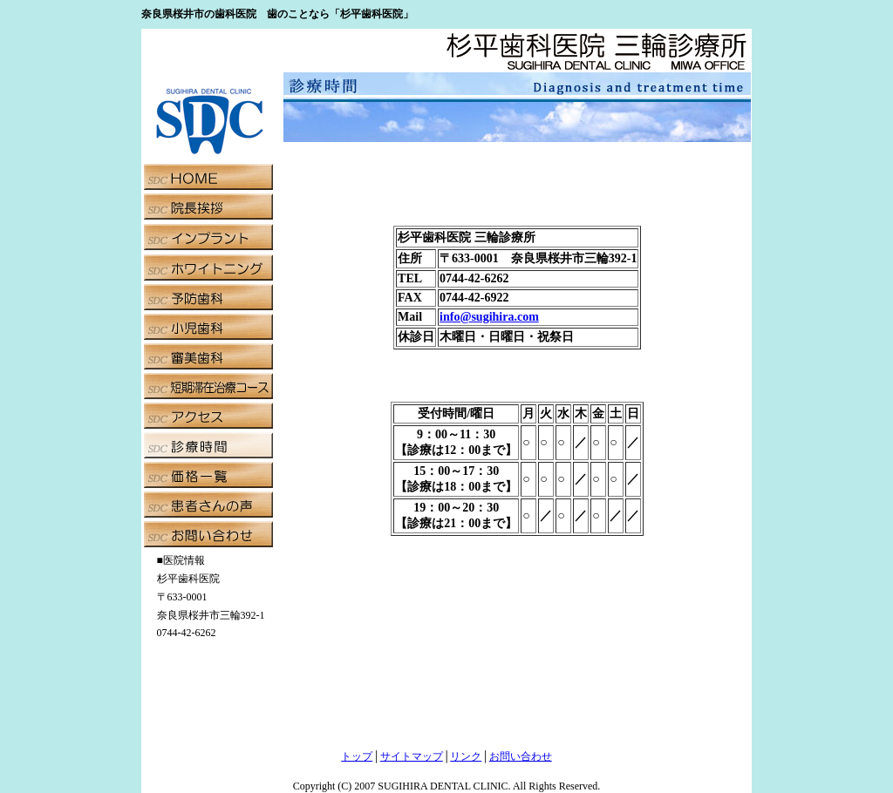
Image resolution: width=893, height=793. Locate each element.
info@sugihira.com (489, 316)
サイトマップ (411, 756)
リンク (465, 756)
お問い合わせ (520, 756)
